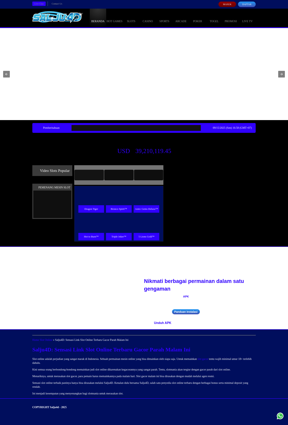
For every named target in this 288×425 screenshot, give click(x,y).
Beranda (98, 18)
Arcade (181, 18)
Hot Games (114, 18)
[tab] (89, 175)
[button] (6, 74)
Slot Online (46, 339)
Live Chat (39, 3)
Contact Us (57, 3)
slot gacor (202, 359)
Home (35, 339)
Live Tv (247, 18)
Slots (131, 18)
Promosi (231, 18)
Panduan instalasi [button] (185, 311)
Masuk (227, 4)
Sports (164, 18)
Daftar (246, 4)
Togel (214, 18)
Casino (148, 18)
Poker (197, 18)
